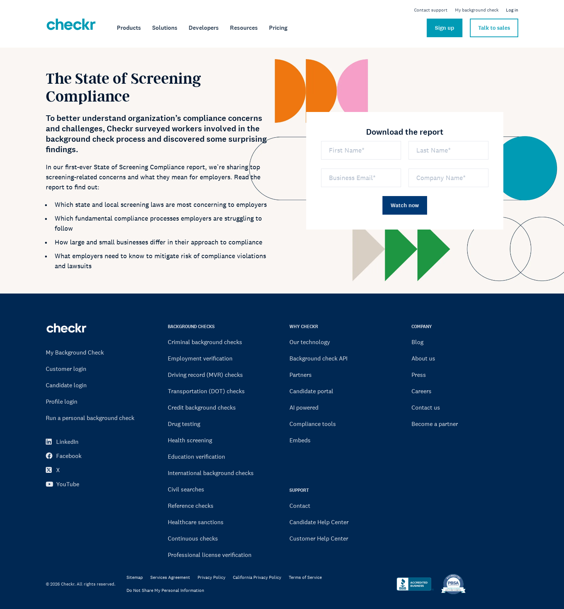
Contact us (425, 407)
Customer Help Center (318, 538)
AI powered (303, 407)
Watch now (405, 205)
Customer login (66, 368)
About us (423, 358)
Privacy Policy (211, 577)
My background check (477, 10)
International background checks (211, 473)
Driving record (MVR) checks (205, 374)
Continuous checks (193, 538)
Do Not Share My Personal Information (165, 590)
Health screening (190, 440)
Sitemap (134, 577)
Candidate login (66, 385)
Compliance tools (312, 423)
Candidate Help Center (319, 522)
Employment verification (200, 358)
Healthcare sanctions (196, 522)
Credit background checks (202, 407)
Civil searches (186, 489)
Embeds (300, 440)
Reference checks (191, 505)
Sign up (444, 28)
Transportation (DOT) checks (206, 391)
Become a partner (434, 423)
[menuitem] (129, 28)
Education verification (196, 456)
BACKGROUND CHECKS (191, 326)
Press (418, 374)
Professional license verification (209, 554)
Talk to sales (494, 28)
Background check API (318, 358)
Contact (299, 505)
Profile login (61, 401)
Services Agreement (170, 577)
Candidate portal (311, 391)
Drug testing (184, 423)
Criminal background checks (205, 342)
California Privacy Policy (257, 577)
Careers (421, 391)
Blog (417, 342)
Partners (300, 374)
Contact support (431, 10)
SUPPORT (299, 490)
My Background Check (75, 352)
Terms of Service (305, 577)
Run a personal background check (90, 418)
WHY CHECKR (303, 326)
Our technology (309, 342)
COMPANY (421, 326)
